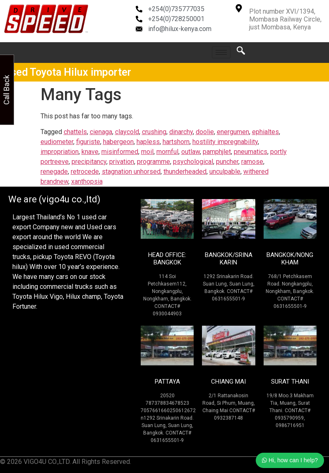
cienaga (101, 132)
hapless (148, 142)
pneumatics (250, 152)
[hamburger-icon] (221, 52)
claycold (127, 132)
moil (147, 152)
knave (90, 152)
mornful (167, 152)
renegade (54, 171)
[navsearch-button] (241, 52)
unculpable (224, 171)
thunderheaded (185, 171)
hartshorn (176, 142)
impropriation (60, 152)
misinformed (119, 152)
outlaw (190, 152)
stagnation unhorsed (131, 171)
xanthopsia (87, 181)
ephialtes (265, 132)
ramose (252, 162)
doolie (205, 132)
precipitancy (89, 162)
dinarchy (181, 132)
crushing (154, 132)
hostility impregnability (225, 142)
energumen (233, 132)
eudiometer (57, 142)
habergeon (118, 142)
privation (121, 162)
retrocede (85, 171)
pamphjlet (217, 152)
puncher (227, 162)
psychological (193, 162)
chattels (75, 132)
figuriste (88, 142)
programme (153, 162)
